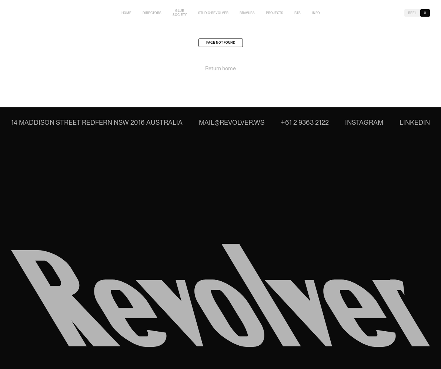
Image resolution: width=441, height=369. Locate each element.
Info (316, 13)
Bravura (247, 13)
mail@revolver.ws (231, 122)
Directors (152, 13)
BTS (297, 13)
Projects (274, 13)
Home (126, 13)
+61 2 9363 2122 (305, 122)
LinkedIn (415, 122)
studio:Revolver (213, 13)
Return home (220, 70)
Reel (412, 13)
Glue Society (180, 13)
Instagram (364, 122)
